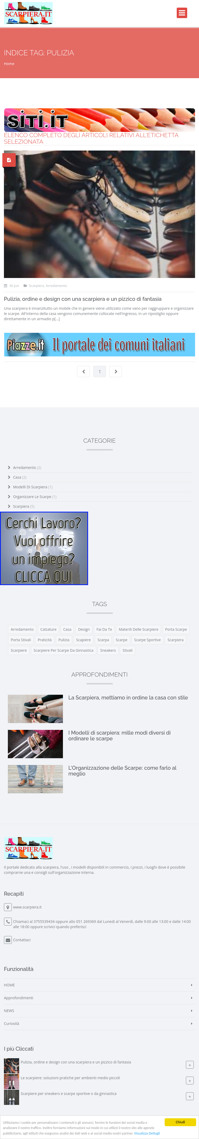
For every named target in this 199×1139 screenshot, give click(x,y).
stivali (127, 650)
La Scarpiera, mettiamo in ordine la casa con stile (128, 697)
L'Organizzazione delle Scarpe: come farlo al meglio (122, 771)
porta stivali (21, 639)
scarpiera (176, 639)
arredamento (22, 629)
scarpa (103, 639)
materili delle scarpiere (138, 629)
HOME (9, 984)
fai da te (104, 629)
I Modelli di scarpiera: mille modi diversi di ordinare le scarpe (119, 736)
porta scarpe (176, 629)
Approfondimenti (18, 997)
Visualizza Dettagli (147, 1133)
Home (9, 63)
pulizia (63, 639)
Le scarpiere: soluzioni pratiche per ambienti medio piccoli (70, 1077)
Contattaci (22, 939)
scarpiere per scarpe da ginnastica (64, 650)
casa (67, 629)
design (84, 629)
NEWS (9, 1010)
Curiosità (11, 1023)
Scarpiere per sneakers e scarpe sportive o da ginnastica (69, 1093)
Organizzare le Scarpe (34, 496)
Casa (19, 477)
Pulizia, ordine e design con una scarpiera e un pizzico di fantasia (83, 299)
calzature (48, 629)
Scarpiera (23, 506)
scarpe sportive (147, 639)
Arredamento (27, 467)
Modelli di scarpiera (32, 486)
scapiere (83, 639)
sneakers (108, 650)
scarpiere (19, 650)
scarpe (121, 639)
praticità (45, 639)
